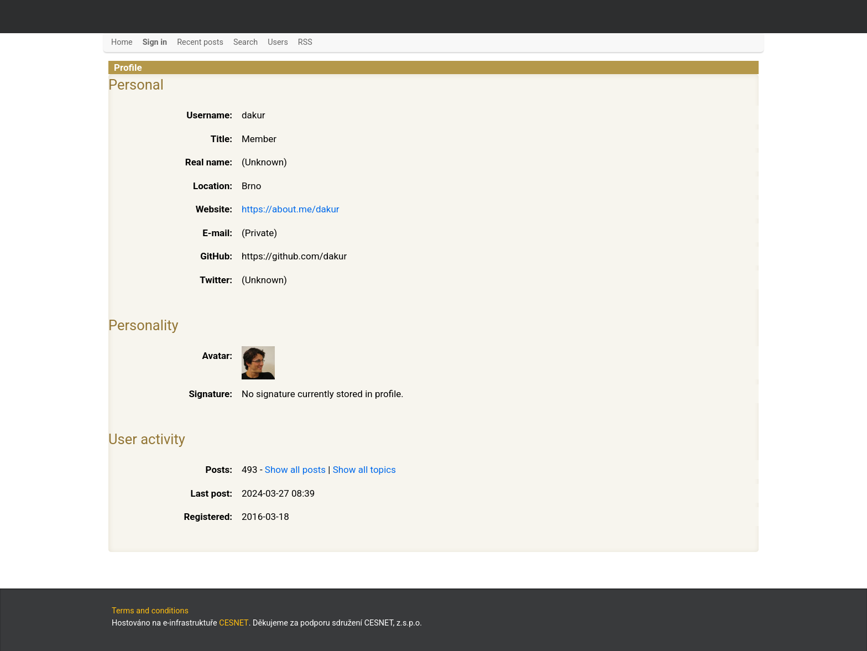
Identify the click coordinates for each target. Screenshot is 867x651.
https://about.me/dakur (291, 209)
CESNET (233, 623)
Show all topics (364, 469)
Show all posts (295, 469)
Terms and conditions (150, 611)
